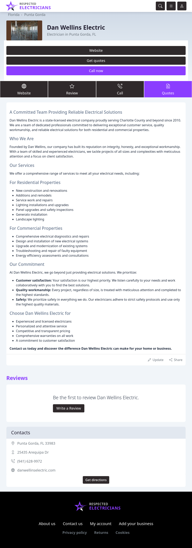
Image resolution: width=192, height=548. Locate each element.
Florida (13, 14)
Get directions (96, 480)
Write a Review (68, 408)
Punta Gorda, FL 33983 (36, 443)
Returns (101, 532)
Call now (96, 70)
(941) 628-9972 (29, 461)
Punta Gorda (35, 14)
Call (120, 89)
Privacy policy (74, 532)
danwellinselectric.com (36, 470)
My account (100, 523)
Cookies (123, 532)
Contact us (73, 523)
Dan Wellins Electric (76, 27)
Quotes (168, 89)
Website (96, 50)
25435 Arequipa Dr (33, 452)
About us (47, 523)
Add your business (136, 523)
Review (72, 89)
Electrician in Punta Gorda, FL (71, 34)
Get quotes (96, 60)
